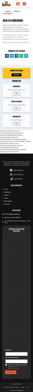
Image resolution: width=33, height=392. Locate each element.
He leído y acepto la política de (17, 366)
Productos (8, 11)
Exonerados (16, 11)
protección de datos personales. (14, 367)
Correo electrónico (12, 357)
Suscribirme (10, 372)
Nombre (8, 350)
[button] (7, 56)
